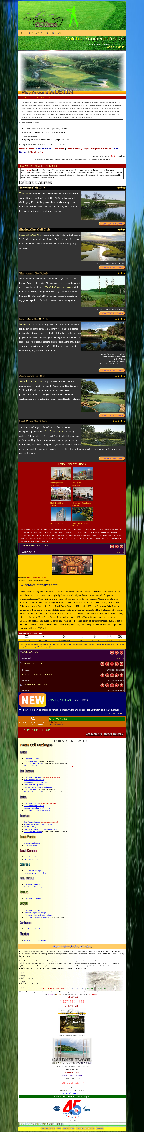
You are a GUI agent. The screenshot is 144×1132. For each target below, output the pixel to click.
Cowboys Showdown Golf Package (37, 808)
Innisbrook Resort (31, 845)
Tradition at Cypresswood (33, 827)
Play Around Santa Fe (32, 884)
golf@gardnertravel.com (72, 1093)
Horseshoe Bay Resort (32, 766)
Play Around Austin (31, 759)
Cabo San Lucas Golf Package (35, 940)
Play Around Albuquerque (33, 887)
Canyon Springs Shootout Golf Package (38, 787)
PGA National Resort (32, 843)
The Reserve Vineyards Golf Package (38, 915)
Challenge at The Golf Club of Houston (38, 824)
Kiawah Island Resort (32, 857)
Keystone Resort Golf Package (35, 873)
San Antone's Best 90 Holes (34, 780)
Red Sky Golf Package (32, 871)
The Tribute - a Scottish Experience (37, 811)
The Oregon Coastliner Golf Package (37, 917)
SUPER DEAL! (120, 552)
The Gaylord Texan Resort (34, 806)
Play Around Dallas (31, 803)
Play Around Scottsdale (32, 898)
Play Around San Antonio (33, 777)
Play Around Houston (32, 822)
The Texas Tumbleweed (33, 763)
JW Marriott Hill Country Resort (36, 782)
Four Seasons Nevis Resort (34, 929)
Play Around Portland (32, 910)
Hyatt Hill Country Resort (33, 785)
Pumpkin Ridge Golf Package (35, 913)
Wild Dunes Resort (31, 859)
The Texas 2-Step (30, 761)
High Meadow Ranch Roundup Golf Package (40, 829)
